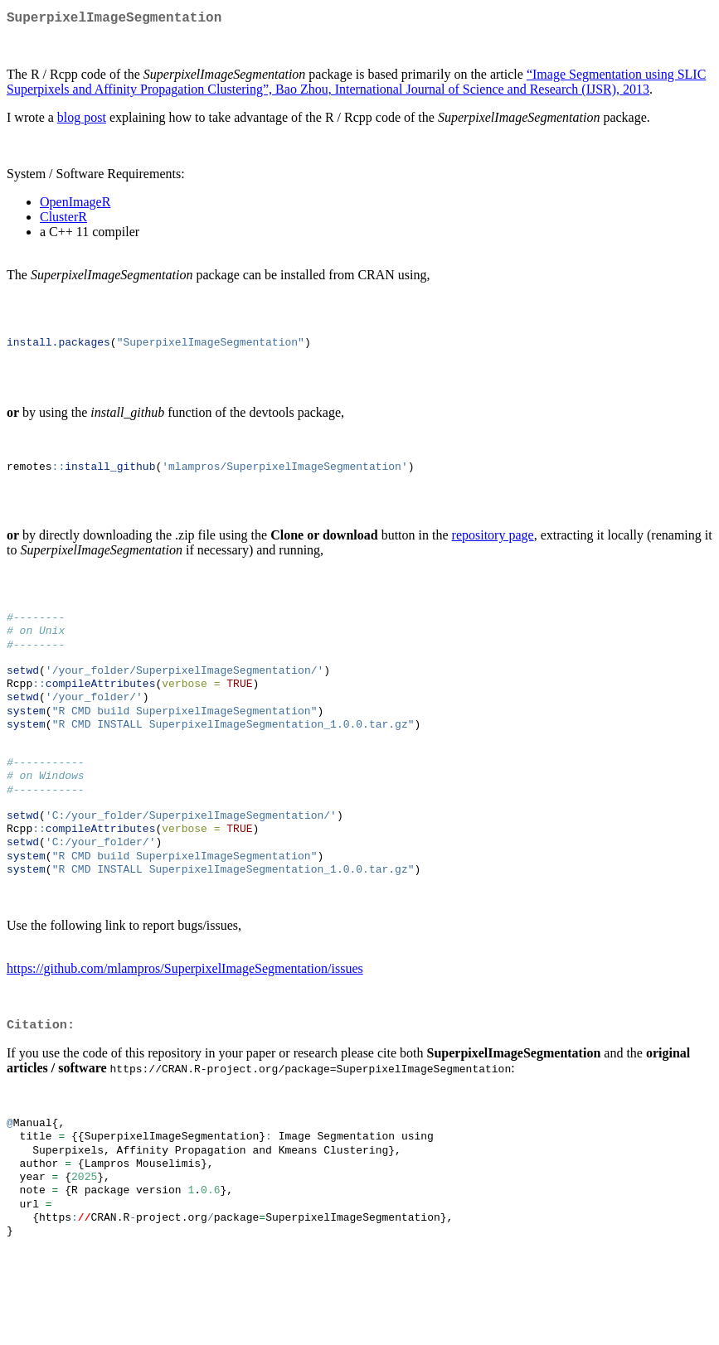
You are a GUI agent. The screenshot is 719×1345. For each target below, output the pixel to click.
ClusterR (63, 220)
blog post (81, 121)
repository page (493, 550)
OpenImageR (75, 205)
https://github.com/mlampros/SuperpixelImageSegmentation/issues (185, 1019)
